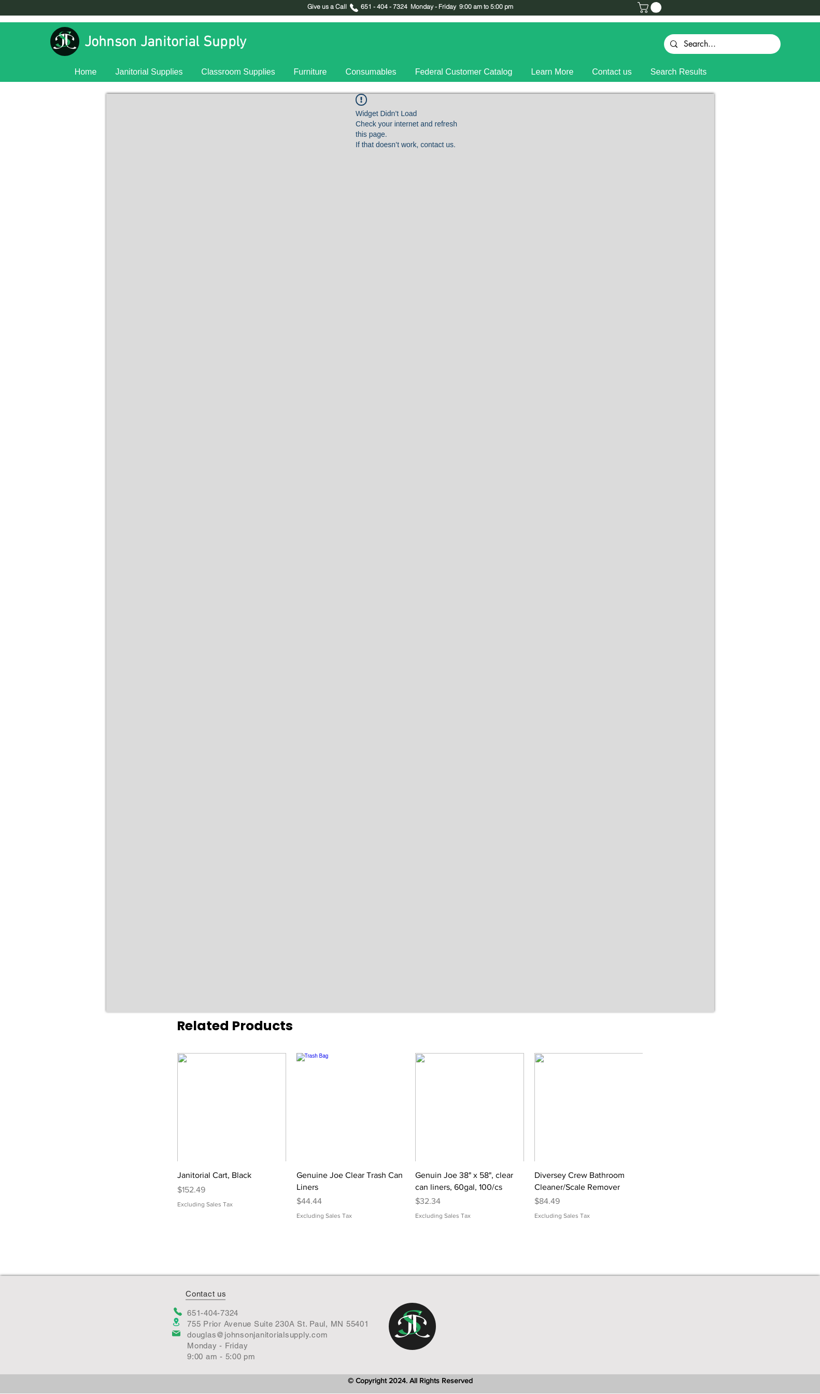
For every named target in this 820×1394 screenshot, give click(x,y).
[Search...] (721, 44)
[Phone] (177, 1311)
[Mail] (176, 1333)
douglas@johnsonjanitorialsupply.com (257, 1334)
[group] (410, 1136)
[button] (651, 7)
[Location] (176, 1322)
